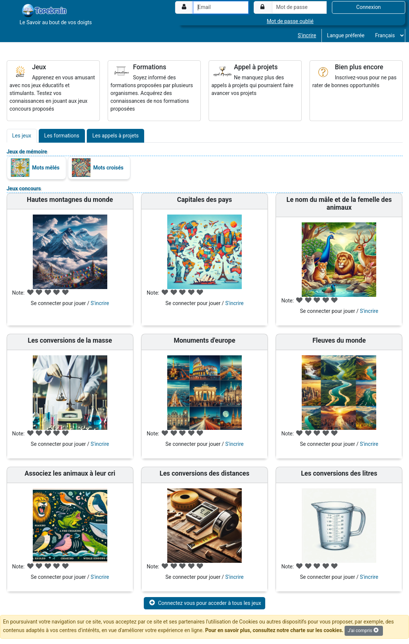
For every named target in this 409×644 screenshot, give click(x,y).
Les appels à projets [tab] (115, 136)
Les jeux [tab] (21, 136)
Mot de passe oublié (290, 21)
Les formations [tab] (61, 136)
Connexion (368, 7)
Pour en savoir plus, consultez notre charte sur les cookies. (274, 630)
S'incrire (307, 35)
